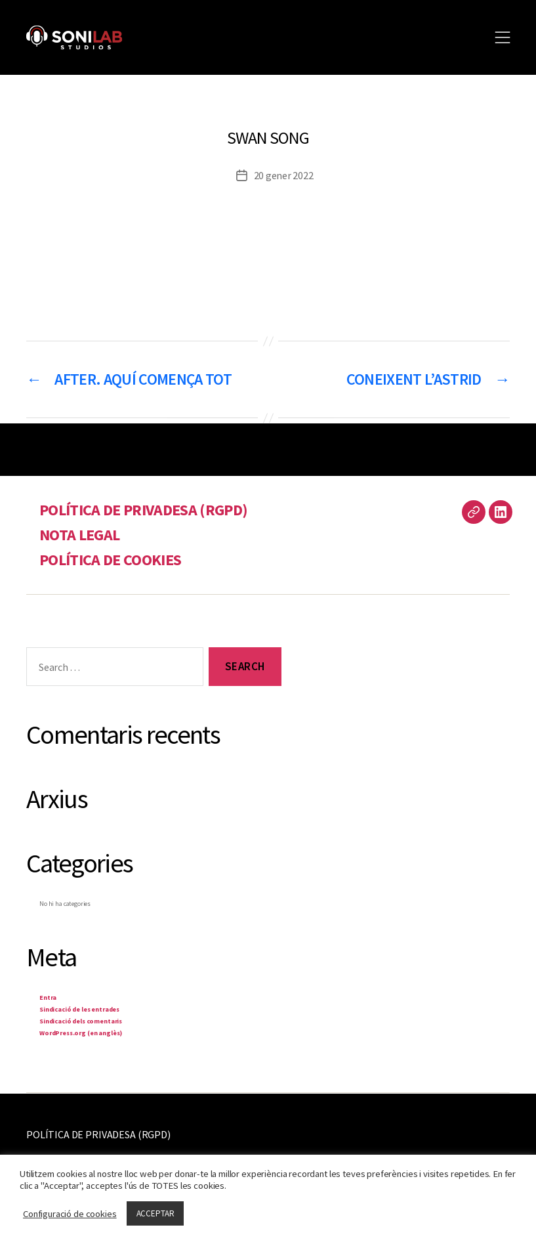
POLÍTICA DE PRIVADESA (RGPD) (143, 510)
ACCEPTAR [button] (155, 1213)
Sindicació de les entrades (79, 1009)
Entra (47, 997)
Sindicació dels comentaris (80, 1021)
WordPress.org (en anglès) (80, 1033)
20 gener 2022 (284, 175)
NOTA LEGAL (79, 535)
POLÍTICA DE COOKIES (110, 559)
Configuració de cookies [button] (70, 1214)
